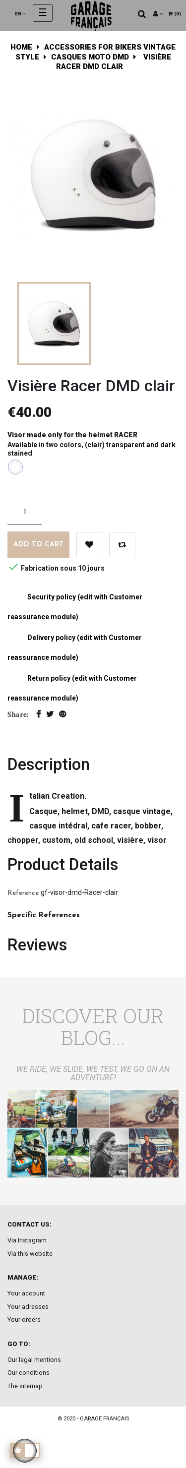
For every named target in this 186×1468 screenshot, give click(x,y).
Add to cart (38, 544)
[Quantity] (24, 512)
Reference (23, 893)
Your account (26, 1293)
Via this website (30, 1253)
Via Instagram (27, 1240)
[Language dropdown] (20, 13)
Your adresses (28, 1306)
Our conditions (28, 1372)
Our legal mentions (34, 1359)
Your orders (24, 1319)
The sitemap (25, 1386)
